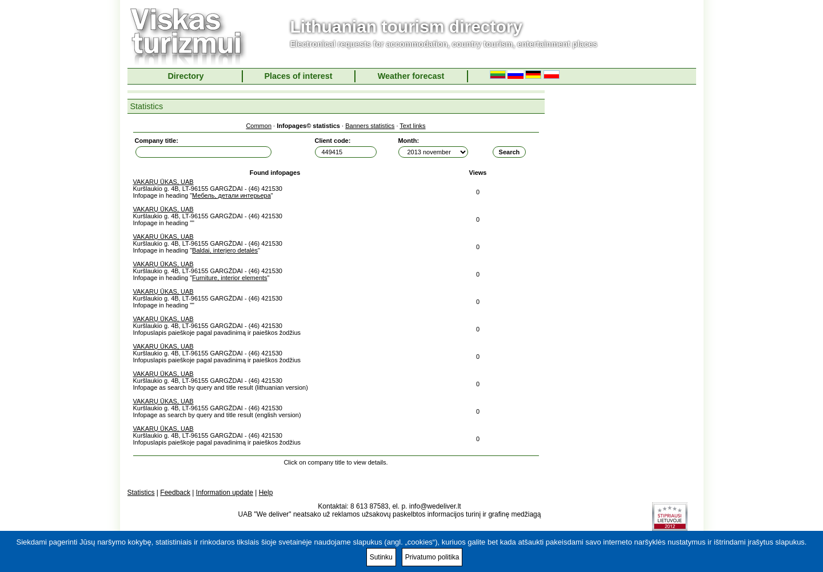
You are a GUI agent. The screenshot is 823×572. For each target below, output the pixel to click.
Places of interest (298, 76)
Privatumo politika (432, 557)
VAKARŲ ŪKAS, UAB (163, 181)
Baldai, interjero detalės (225, 250)
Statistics (141, 493)
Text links (412, 125)
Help (266, 493)
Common (258, 125)
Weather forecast (411, 76)
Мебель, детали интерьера (231, 195)
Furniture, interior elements (229, 277)
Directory (185, 76)
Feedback (175, 493)
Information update (224, 493)
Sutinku (381, 557)
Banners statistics (369, 125)
